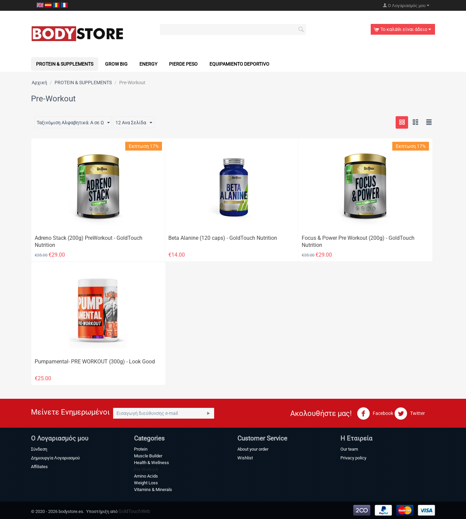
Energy (148, 64)
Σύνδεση (39, 449)
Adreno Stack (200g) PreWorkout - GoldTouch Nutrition (88, 241)
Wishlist (245, 457)
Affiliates (39, 466)
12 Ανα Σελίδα (133, 123)
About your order (252, 449)
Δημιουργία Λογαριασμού (55, 457)
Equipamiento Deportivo (239, 64)
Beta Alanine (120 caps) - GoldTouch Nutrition (222, 238)
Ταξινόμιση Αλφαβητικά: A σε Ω (73, 123)
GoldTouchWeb (134, 511)
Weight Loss (146, 482)
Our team (349, 449)
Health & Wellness (151, 462)
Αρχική (39, 82)
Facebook (375, 413)
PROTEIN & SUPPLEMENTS (64, 64)
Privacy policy (353, 457)
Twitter (409, 413)
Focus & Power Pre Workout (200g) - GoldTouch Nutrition (358, 241)
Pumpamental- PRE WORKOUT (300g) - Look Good (95, 361)
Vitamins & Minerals (153, 489)
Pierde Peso (183, 64)
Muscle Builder (148, 455)
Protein (140, 449)
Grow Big (116, 64)
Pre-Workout (146, 469)
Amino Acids (146, 476)
